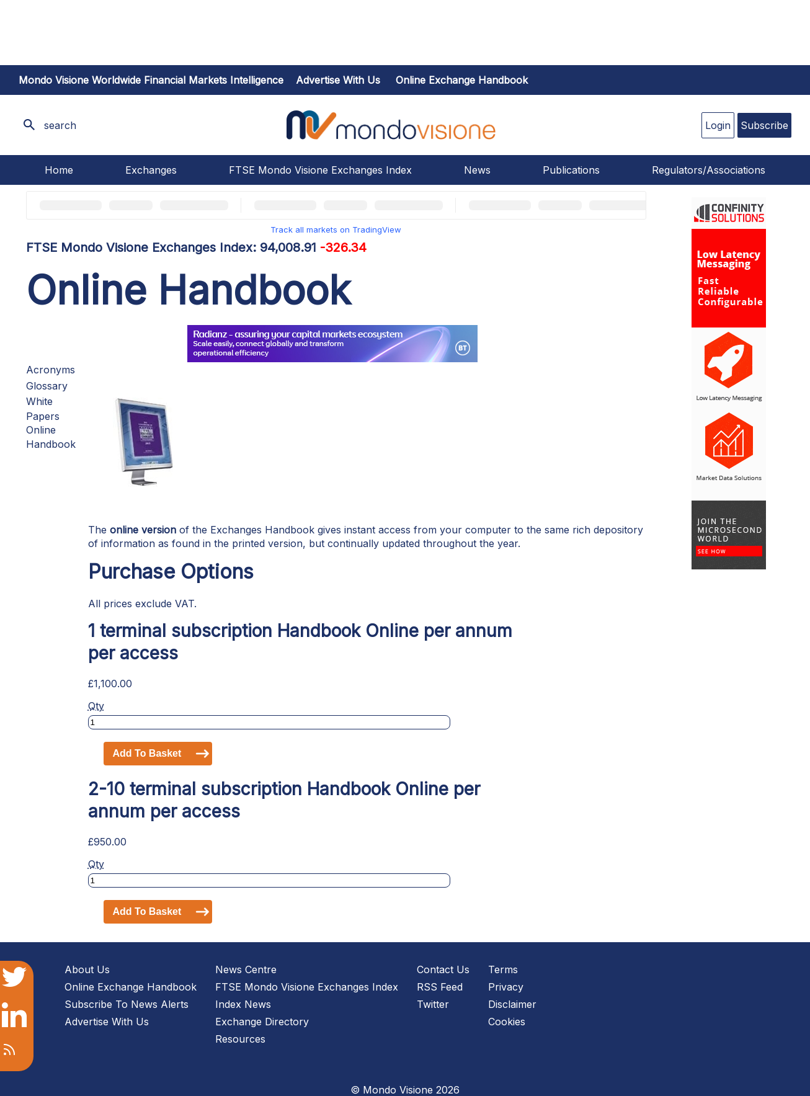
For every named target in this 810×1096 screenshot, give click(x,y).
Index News (243, 1004)
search (60, 125)
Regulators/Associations (708, 170)
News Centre (246, 969)
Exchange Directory (262, 1021)
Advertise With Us (107, 1021)
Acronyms (50, 369)
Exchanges (151, 170)
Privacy (505, 987)
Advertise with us (338, 80)
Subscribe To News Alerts (127, 1004)
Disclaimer (512, 1004)
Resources (240, 1039)
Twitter (433, 1004)
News (477, 170)
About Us (87, 969)
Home (59, 170)
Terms (503, 969)
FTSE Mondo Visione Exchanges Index (320, 170)
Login (718, 125)
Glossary (47, 386)
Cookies (506, 1021)
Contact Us (443, 969)
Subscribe (764, 125)
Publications (571, 170)
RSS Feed (440, 987)
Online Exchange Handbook (462, 80)
